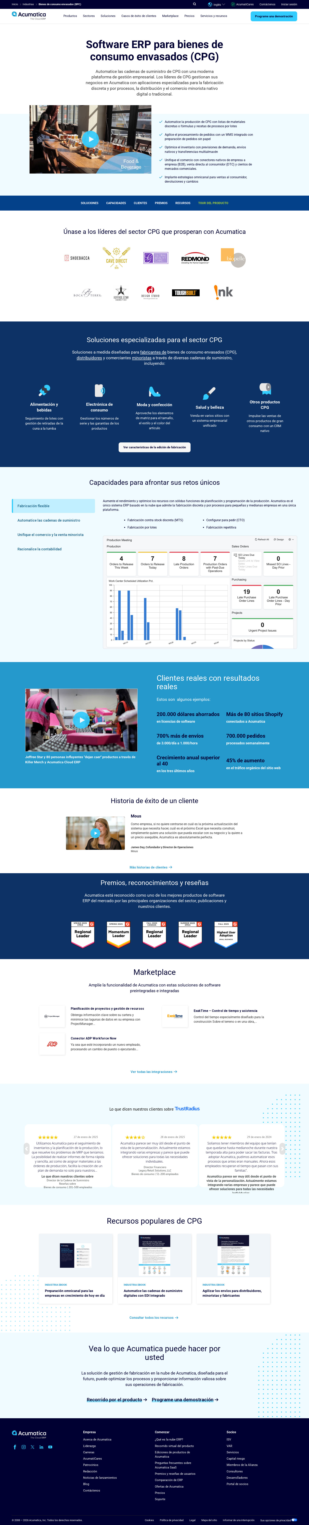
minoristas (142, 358)
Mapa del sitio (209, 1520)
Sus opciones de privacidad (278, 1520)
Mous (136, 816)
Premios (161, 203)
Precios (189, 16)
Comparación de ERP (169, 1480)
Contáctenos (267, 4)
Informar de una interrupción (238, 1520)
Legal (192, 1520)
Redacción (90, 1471)
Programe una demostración (274, 16)
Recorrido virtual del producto (174, 1446)
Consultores (235, 1471)
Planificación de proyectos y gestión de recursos (107, 1008)
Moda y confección (154, 404)
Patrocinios (90, 1465)
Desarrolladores (237, 1477)
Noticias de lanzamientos (100, 1477)
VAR (229, 1446)
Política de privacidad (171, 1520)
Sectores (89, 16)
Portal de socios (237, 1484)
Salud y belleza (210, 407)
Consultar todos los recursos (151, 1318)
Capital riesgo (236, 1458)
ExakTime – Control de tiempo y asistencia (225, 1011)
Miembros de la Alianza (242, 1465)
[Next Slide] (282, 1149)
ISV (229, 1439)
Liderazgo (89, 1446)
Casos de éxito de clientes (138, 16)
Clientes (140, 203)
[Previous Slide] (27, 1149)
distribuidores (89, 358)
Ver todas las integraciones (151, 1072)
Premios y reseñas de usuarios (175, 1474)
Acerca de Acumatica (97, 1439)
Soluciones (89, 203)
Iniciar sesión (289, 4)
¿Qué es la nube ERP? (169, 1439)
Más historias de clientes (149, 867)
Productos (70, 16)
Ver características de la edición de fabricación (154, 447)
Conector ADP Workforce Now (93, 1038)
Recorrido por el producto (114, 1399)
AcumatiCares (242, 4)
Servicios (233, 1452)
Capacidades (116, 203)
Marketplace (170, 16)
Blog (86, 1484)
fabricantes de (153, 352)
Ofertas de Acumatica (169, 1486)
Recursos (182, 203)
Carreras (88, 1452)
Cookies (149, 1520)
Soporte (160, 1499)
